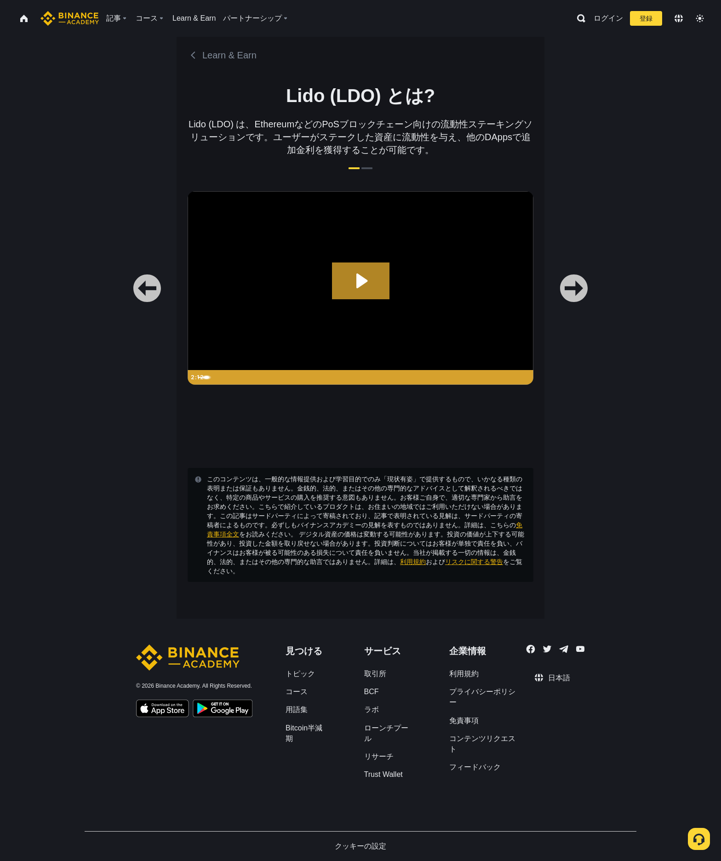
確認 (360, 506)
